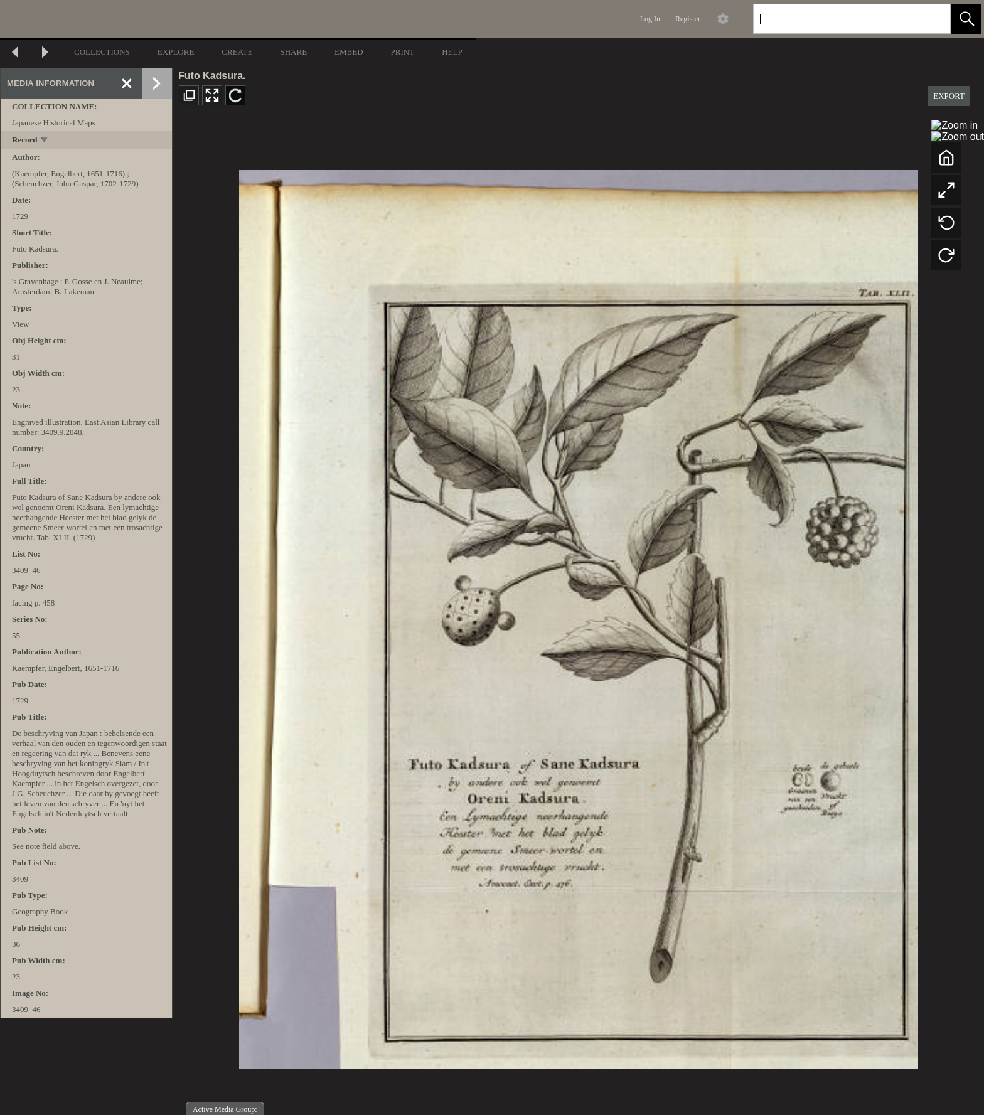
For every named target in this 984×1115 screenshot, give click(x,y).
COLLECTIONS (102, 51)
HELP (452, 51)
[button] (966, 19)
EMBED (348, 51)
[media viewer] (578, 616)
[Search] (837, 19)
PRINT (403, 51)
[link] (931, 18)
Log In (650, 18)
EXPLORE (176, 51)
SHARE (293, 51)
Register (687, 18)
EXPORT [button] (949, 95)
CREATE (237, 51)
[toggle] (45, 141)
